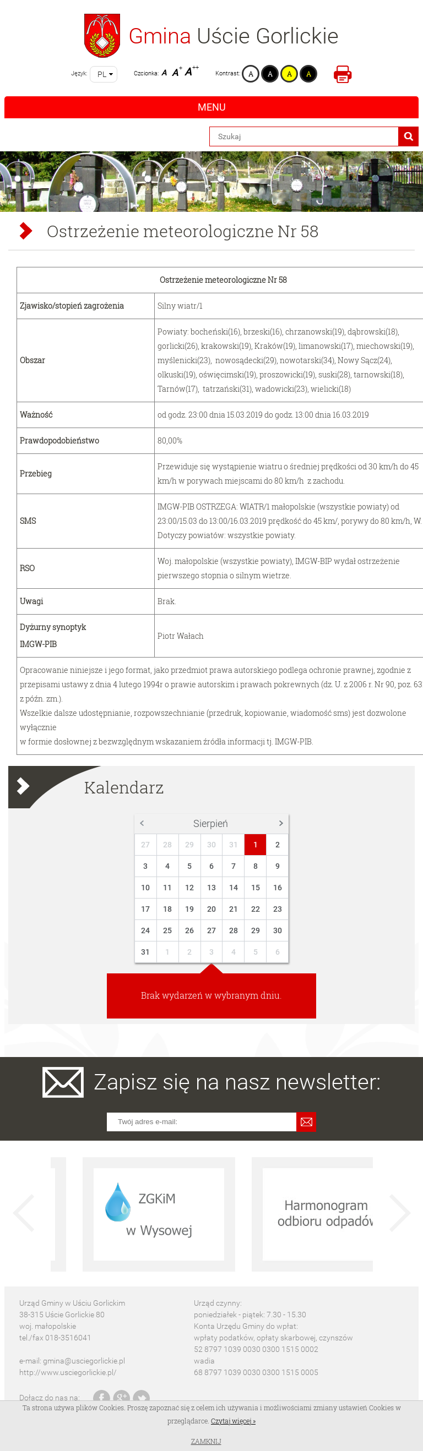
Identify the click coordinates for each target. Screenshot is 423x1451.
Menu (212, 107)
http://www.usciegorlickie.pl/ (68, 1372)
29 (189, 844)
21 (233, 909)
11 (167, 887)
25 (167, 930)
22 (255, 909)
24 (145, 930)
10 (145, 887)
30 (211, 844)
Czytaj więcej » (233, 1420)
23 (277, 909)
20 (211, 909)
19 (189, 909)
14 (233, 887)
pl (101, 74)
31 (233, 844)
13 (211, 887)
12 (189, 887)
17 (145, 909)
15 (255, 887)
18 (167, 909)
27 (145, 844)
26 (189, 930)
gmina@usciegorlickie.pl (84, 1360)
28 (167, 844)
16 (277, 887)
